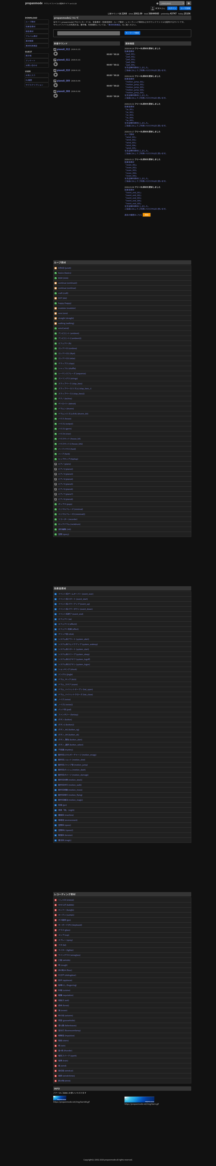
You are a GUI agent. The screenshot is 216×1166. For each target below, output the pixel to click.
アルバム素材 (31, 36)
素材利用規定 (31, 45)
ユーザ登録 (185, 8)
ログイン (172, 8)
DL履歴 (29, 80)
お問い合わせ (31, 65)
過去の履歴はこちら (133, 214)
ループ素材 (30, 21)
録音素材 (29, 31)
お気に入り (30, 75)
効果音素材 (30, 26)
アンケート (30, 60)
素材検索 (29, 40)
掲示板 (29, 55)
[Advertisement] (122, 240)
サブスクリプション (34, 84)
